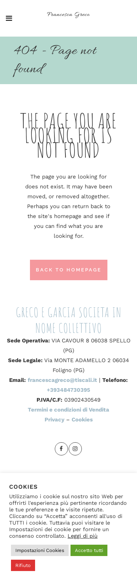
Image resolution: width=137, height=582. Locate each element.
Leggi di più (83, 536)
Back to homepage (69, 270)
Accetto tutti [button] (89, 550)
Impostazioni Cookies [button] (39, 550)
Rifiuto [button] (23, 565)
